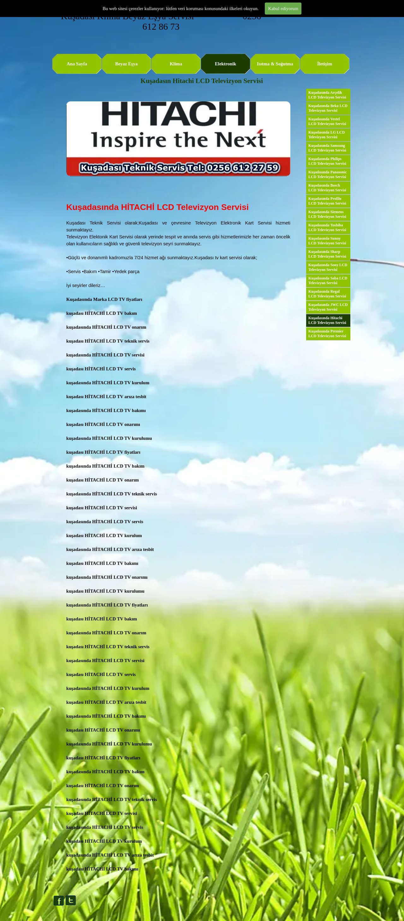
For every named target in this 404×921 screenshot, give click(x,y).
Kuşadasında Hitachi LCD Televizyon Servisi (327, 320)
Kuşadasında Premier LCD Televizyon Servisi (327, 333)
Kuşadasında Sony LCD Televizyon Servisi (327, 267)
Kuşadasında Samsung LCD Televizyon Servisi (327, 148)
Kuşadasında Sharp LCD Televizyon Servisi (327, 254)
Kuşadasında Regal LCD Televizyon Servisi (327, 293)
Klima (176, 63)
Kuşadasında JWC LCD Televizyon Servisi (328, 307)
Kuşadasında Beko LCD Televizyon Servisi (328, 108)
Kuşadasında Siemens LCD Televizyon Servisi (327, 214)
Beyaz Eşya (126, 63)
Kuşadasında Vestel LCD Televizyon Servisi (327, 121)
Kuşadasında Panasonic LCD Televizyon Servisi (327, 174)
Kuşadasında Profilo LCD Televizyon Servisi (327, 201)
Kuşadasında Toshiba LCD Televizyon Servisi (327, 227)
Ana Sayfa (77, 63)
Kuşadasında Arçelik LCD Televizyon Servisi (327, 94)
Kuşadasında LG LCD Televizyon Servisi (326, 134)
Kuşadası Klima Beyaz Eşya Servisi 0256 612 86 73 (162, 21)
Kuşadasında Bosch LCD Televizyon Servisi (327, 187)
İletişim (324, 63)
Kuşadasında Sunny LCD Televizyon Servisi (327, 240)
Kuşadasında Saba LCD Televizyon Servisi (327, 280)
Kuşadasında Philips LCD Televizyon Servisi (327, 161)
